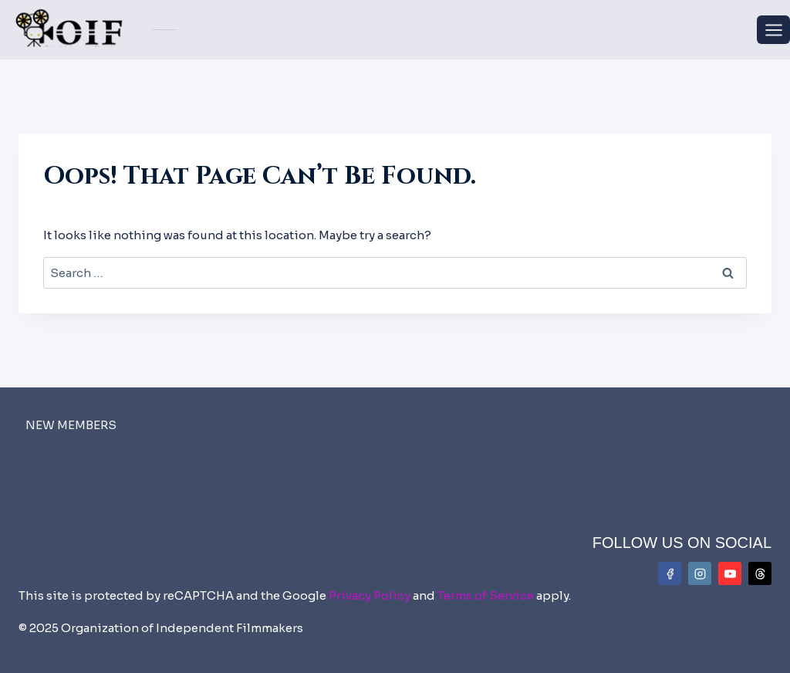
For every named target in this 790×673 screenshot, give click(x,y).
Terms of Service (485, 595)
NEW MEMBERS (70, 425)
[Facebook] (669, 573)
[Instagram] (699, 573)
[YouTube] (729, 573)
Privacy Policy (369, 595)
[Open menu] (773, 29)
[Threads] (759, 573)
